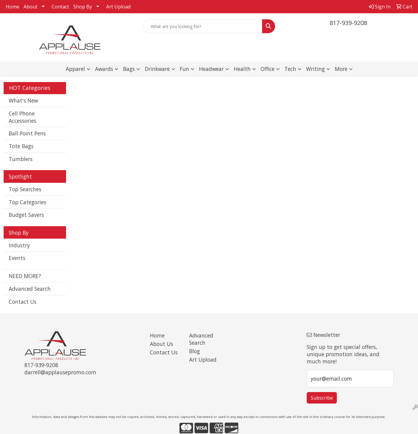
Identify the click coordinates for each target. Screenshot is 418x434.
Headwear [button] (211, 68)
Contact (60, 6)
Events (17, 257)
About (30, 6)
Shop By (82, 6)
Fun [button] (184, 68)
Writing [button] (315, 68)
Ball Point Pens (27, 133)
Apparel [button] (75, 68)
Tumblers (21, 159)
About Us (161, 343)
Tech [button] (290, 68)
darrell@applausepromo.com (60, 372)
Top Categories (27, 202)
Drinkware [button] (157, 68)
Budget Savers (26, 214)
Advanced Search (30, 288)
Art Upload (118, 6)
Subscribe (322, 397)
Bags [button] (129, 68)
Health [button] (242, 68)
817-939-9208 (348, 23)
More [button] (341, 68)
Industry (19, 245)
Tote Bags (21, 146)
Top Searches (25, 189)
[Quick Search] (202, 26)
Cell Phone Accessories (22, 117)
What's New (23, 100)
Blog (194, 351)
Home (12, 6)
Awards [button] (104, 68)
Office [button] (267, 68)
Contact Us (22, 301)
